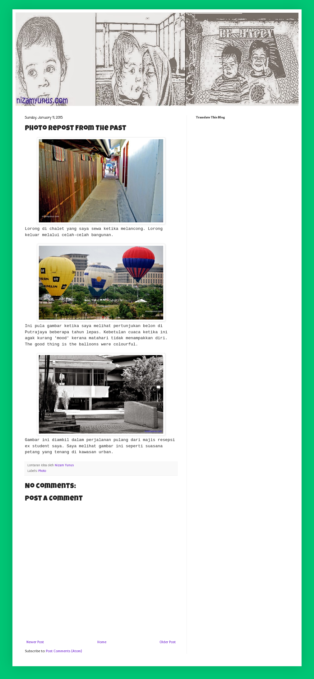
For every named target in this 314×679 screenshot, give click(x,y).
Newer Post (35, 642)
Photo (42, 471)
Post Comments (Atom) (64, 651)
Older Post (167, 642)
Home (101, 642)
